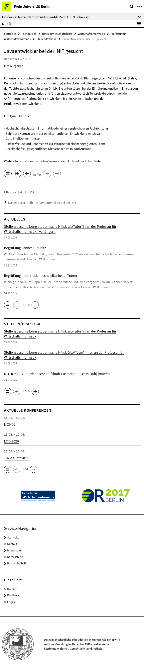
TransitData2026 (16, 458)
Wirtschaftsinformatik (91, 34)
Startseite (10, 34)
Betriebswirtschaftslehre (57, 34)
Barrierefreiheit (16, 563)
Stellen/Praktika (47, 39)
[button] (7, 305)
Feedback (13, 595)
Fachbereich (29, 34)
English (11, 602)
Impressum (14, 550)
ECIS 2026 (11, 441)
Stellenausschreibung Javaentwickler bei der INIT (42, 202)
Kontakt (12, 544)
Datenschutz (15, 557)
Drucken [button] (12, 589)
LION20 (9, 424)
